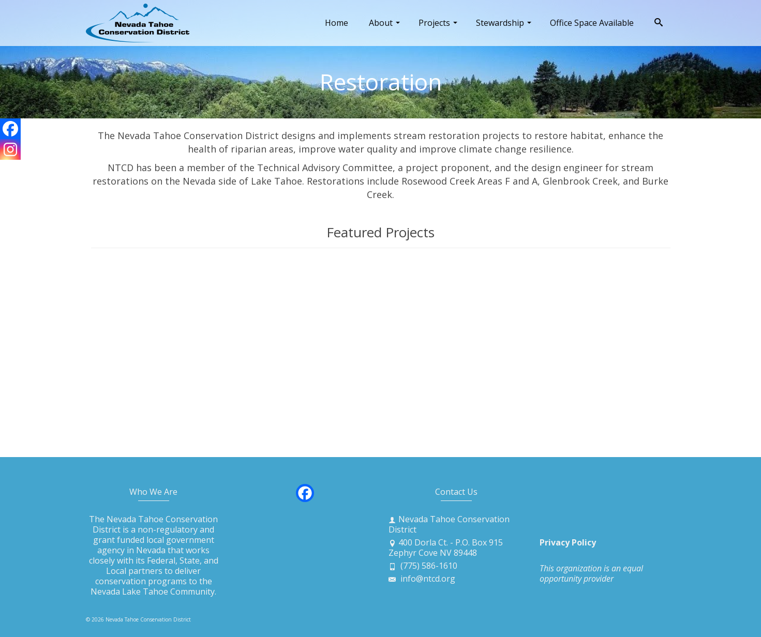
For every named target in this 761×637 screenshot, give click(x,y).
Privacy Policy (568, 542)
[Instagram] (10, 149)
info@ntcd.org (422, 578)
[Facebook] (10, 128)
